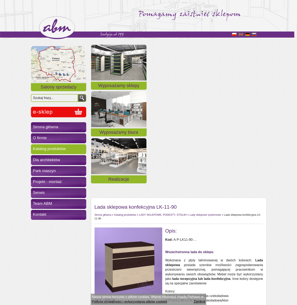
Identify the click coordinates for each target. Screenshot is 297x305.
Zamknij (199, 301)
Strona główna (45, 127)
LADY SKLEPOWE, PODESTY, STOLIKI (163, 113)
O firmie (40, 138)
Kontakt (39, 214)
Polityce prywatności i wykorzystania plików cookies (129, 301)
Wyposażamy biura (178, 90)
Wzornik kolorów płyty (181, 215)
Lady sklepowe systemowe (205, 113)
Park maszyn (44, 171)
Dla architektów (46, 160)
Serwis (39, 192)
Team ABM (42, 203)
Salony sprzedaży (59, 87)
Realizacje (237, 90)
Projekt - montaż (47, 181)
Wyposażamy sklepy (118, 90)
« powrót (100, 275)
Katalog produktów (49, 149)
